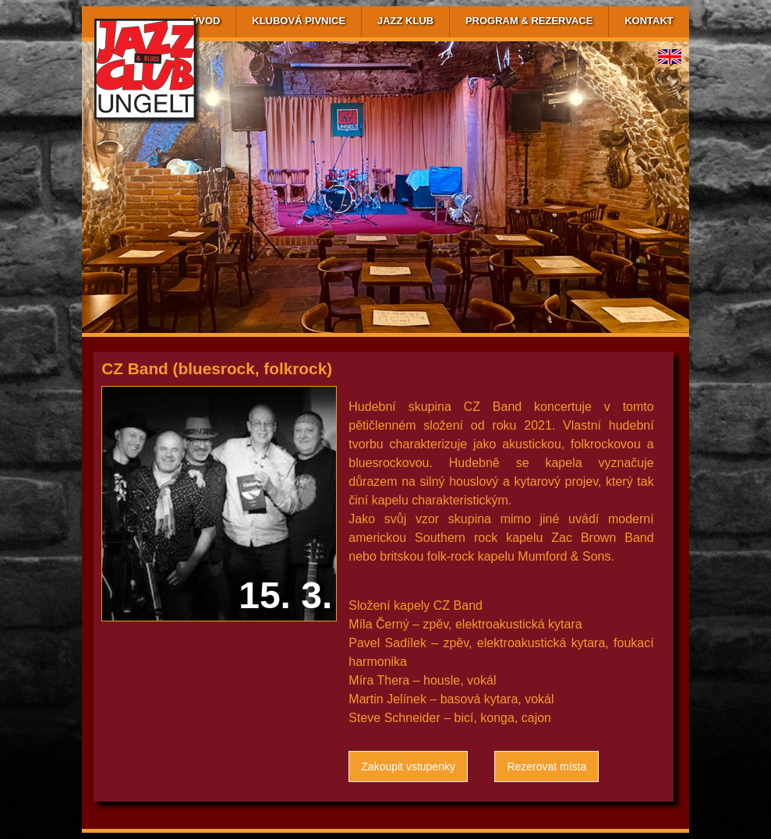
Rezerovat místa (546, 766)
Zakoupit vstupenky (408, 766)
